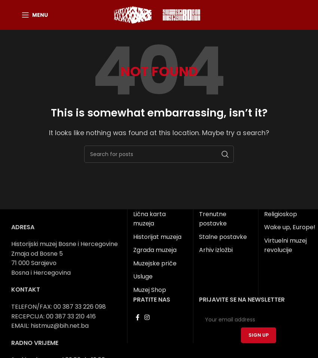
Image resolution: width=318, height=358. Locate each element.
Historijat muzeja (157, 237)
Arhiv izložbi (216, 250)
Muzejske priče (155, 263)
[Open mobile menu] (35, 14)
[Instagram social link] (147, 317)
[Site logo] (133, 14)
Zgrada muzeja (155, 250)
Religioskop (280, 214)
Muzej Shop (149, 290)
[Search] (159, 154)
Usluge (143, 276)
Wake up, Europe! (289, 227)
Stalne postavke (223, 237)
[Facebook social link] (137, 317)
